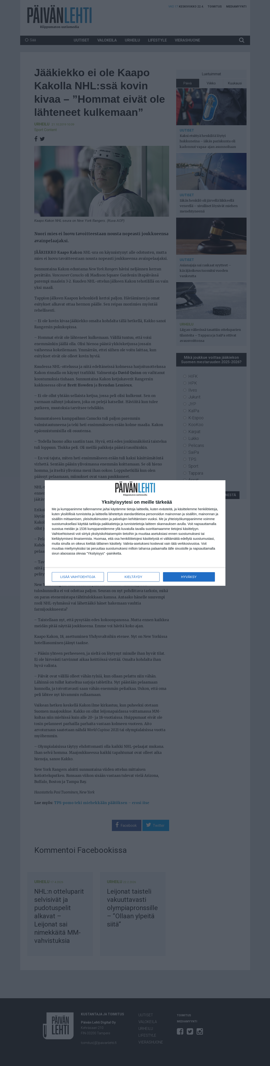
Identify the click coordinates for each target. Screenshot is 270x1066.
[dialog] (135, 533)
